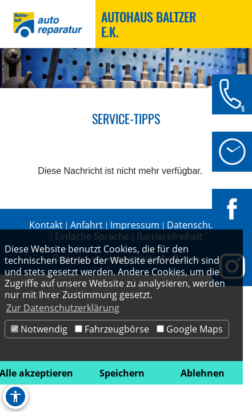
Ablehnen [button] (203, 373)
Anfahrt (86, 225)
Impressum (134, 225)
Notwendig (39, 329)
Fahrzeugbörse (112, 329)
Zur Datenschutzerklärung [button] (62, 308)
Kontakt (46, 225)
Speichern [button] (122, 373)
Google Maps (190, 329)
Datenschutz (194, 225)
